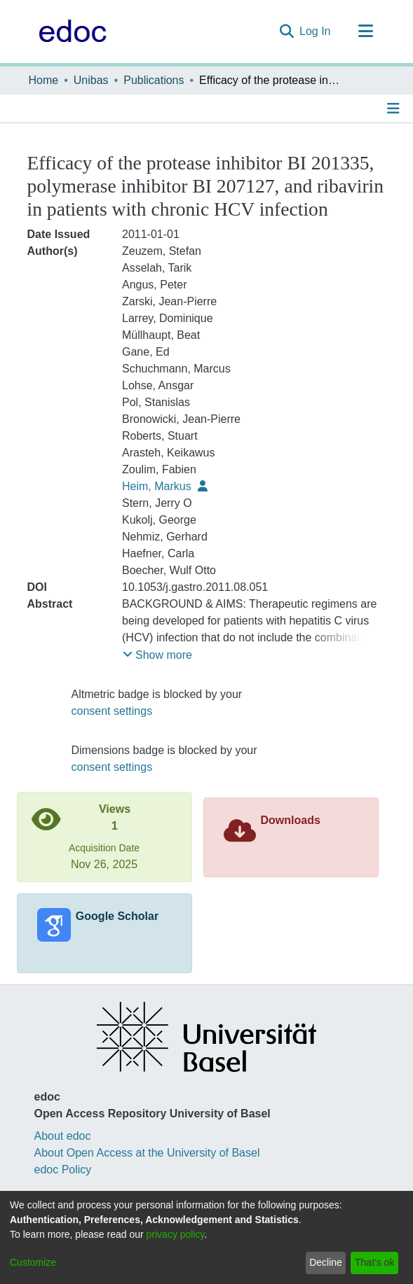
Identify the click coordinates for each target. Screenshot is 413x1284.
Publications (153, 80)
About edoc (62, 1136)
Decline (325, 1262)
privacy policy (176, 1234)
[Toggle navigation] (366, 31)
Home (44, 80)
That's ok (374, 1262)
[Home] (69, 31)
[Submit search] (286, 31)
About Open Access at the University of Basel (147, 1153)
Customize (33, 1262)
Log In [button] (315, 31)
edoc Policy (63, 1169)
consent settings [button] (112, 711)
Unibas (91, 80)
